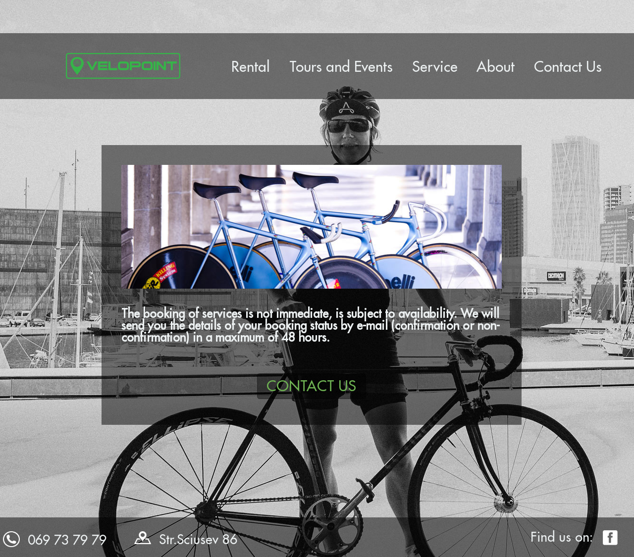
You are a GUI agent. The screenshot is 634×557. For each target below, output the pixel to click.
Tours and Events (341, 66)
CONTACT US (311, 385)
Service (435, 66)
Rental (250, 66)
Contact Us (568, 66)
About (495, 66)
